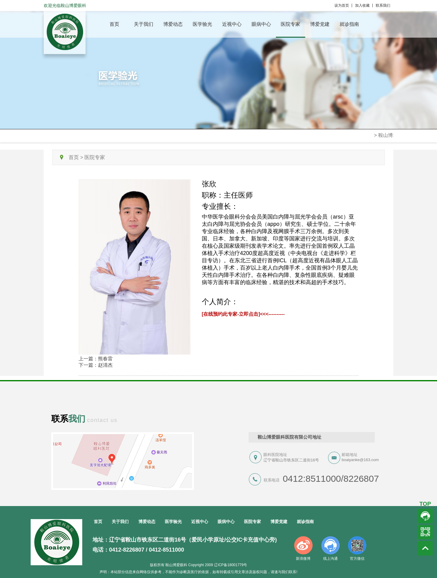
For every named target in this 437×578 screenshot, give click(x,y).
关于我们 (143, 24)
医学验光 (202, 24)
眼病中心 (261, 24)
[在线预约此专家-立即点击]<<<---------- (243, 314)
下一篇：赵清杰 (96, 365)
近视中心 (232, 24)
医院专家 (290, 24)
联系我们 (383, 5)
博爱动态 (173, 24)
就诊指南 (349, 24)
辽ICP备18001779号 (230, 565)
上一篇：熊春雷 (96, 358)
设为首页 (343, 5)
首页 (114, 24)
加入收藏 (364, 5)
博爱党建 (320, 24)
